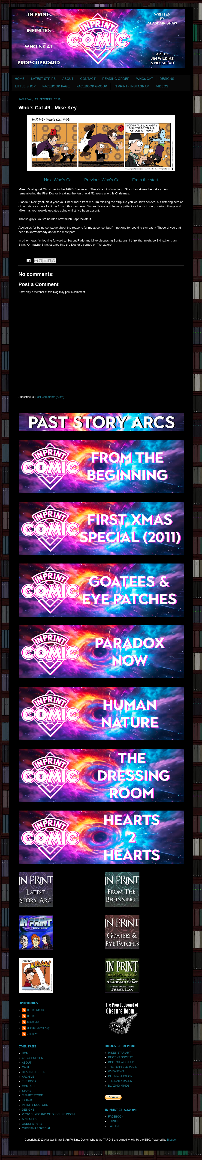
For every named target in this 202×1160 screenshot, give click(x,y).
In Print (31, 1015)
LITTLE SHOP (25, 86)
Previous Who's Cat (102, 180)
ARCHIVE (28, 1076)
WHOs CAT (144, 79)
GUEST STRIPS (32, 1123)
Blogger (172, 1139)
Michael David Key (38, 1027)
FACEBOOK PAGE (56, 86)
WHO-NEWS (116, 1071)
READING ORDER (116, 79)
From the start (145, 180)
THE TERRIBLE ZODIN (122, 1066)
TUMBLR (113, 1121)
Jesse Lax (33, 1021)
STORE (26, 1090)
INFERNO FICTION (120, 1076)
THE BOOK (29, 1081)
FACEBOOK (115, 1116)
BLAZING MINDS (119, 1085)
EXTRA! (27, 1100)
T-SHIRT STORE (32, 1095)
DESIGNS (167, 79)
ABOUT (67, 79)
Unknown (32, 1033)
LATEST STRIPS (43, 79)
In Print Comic (35, 1009)
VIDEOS (162, 86)
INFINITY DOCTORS (35, 1104)
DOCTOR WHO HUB (121, 1062)
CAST (25, 1067)
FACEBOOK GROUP (91, 86)
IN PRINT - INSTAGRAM (131, 86)
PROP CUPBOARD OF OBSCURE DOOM (48, 1114)
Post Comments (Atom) (49, 397)
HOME (19, 79)
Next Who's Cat (58, 180)
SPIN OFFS (29, 1119)
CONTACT (88, 79)
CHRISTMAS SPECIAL (36, 1128)
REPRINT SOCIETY (120, 1057)
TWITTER (114, 1125)
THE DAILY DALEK (120, 1080)
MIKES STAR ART (119, 1052)
